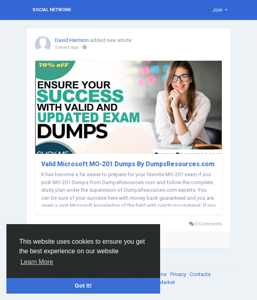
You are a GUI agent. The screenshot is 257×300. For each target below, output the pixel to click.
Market (167, 282)
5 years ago (67, 47)
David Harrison (72, 40)
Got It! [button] (83, 285)
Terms (160, 274)
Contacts (201, 274)
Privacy (178, 274)
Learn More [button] (36, 261)
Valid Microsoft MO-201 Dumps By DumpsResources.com (128, 164)
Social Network (51, 9)
